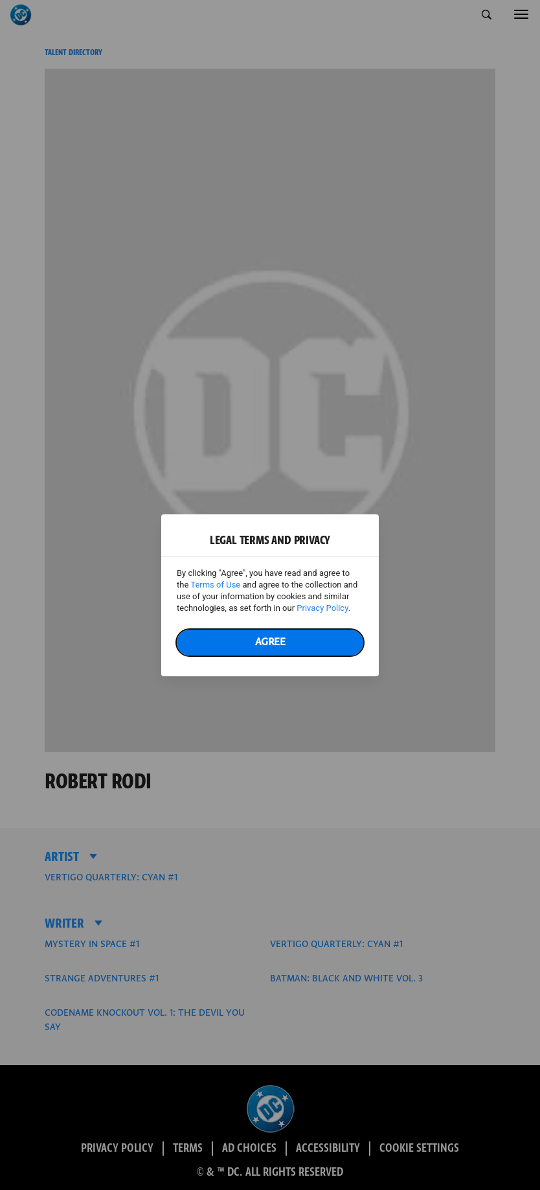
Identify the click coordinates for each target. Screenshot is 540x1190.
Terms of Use (215, 584)
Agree (270, 642)
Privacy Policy (322, 608)
